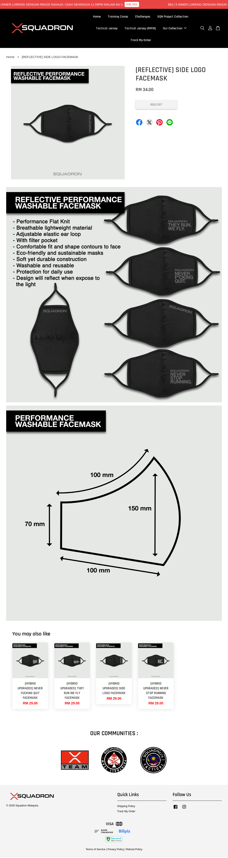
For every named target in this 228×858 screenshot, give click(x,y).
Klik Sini (133, 4)
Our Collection (174, 28)
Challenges (142, 17)
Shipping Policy (126, 806)
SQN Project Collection (172, 17)
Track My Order (140, 40)
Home (97, 17)
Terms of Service (95, 849)
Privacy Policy (115, 849)
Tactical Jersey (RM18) (140, 28)
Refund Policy (134, 849)
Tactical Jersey (106, 28)
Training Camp (118, 17)
